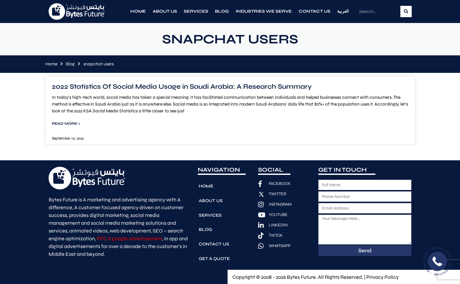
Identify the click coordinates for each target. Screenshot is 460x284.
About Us (165, 11)
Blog (222, 11)
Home (138, 11)
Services (196, 11)
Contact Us (314, 11)
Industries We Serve (264, 11)
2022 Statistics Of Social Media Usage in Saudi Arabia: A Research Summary (182, 87)
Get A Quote (214, 246)
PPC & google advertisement (129, 238)
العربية (343, 11)
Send (365, 250)
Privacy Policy (382, 276)
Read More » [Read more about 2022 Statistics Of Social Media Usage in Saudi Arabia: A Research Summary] (66, 123)
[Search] (406, 11)
